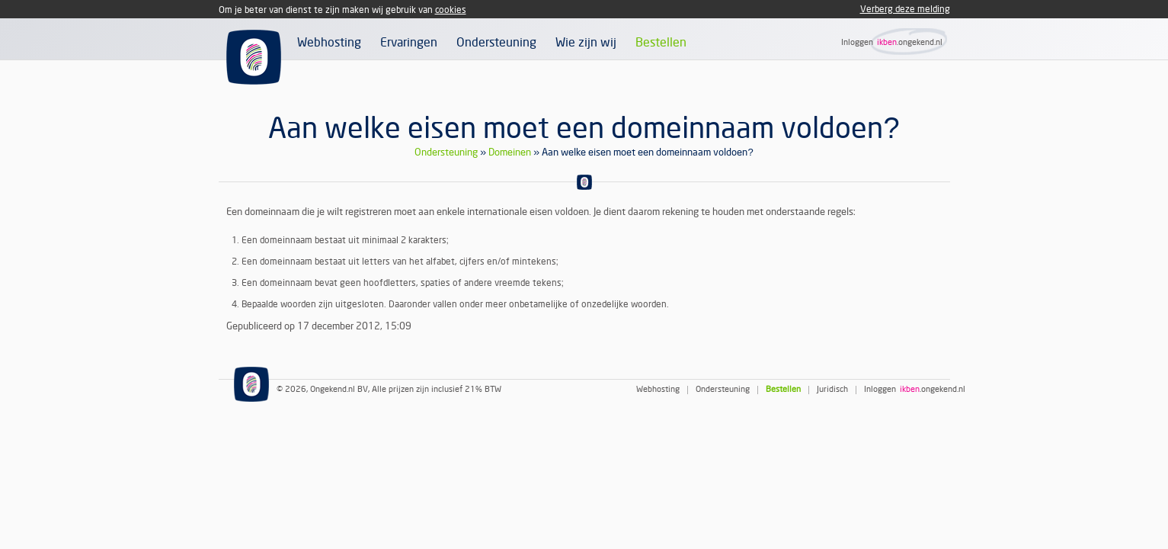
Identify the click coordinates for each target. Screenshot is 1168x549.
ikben (887, 42)
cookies (450, 10)
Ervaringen (408, 43)
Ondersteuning (496, 43)
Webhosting (329, 43)
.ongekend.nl (919, 42)
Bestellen (660, 43)
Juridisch (832, 390)
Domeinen (509, 152)
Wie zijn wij (585, 43)
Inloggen (857, 42)
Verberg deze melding (905, 9)
